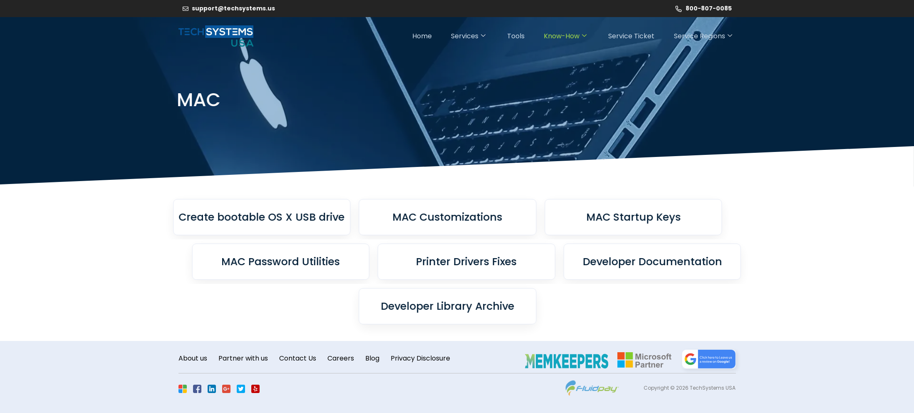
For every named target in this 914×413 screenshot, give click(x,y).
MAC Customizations (375, 217)
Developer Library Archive (375, 306)
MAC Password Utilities (353, 261)
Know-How (563, 36)
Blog (377, 358)
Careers (344, 358)
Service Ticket (631, 36)
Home (415, 36)
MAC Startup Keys (560, 217)
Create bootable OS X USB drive (189, 217)
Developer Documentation (725, 261)
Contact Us (300, 358)
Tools (512, 36)
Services (463, 36)
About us (192, 358)
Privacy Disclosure (426, 358)
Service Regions (704, 36)
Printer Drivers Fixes (539, 261)
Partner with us (244, 358)
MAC (154, 100)
